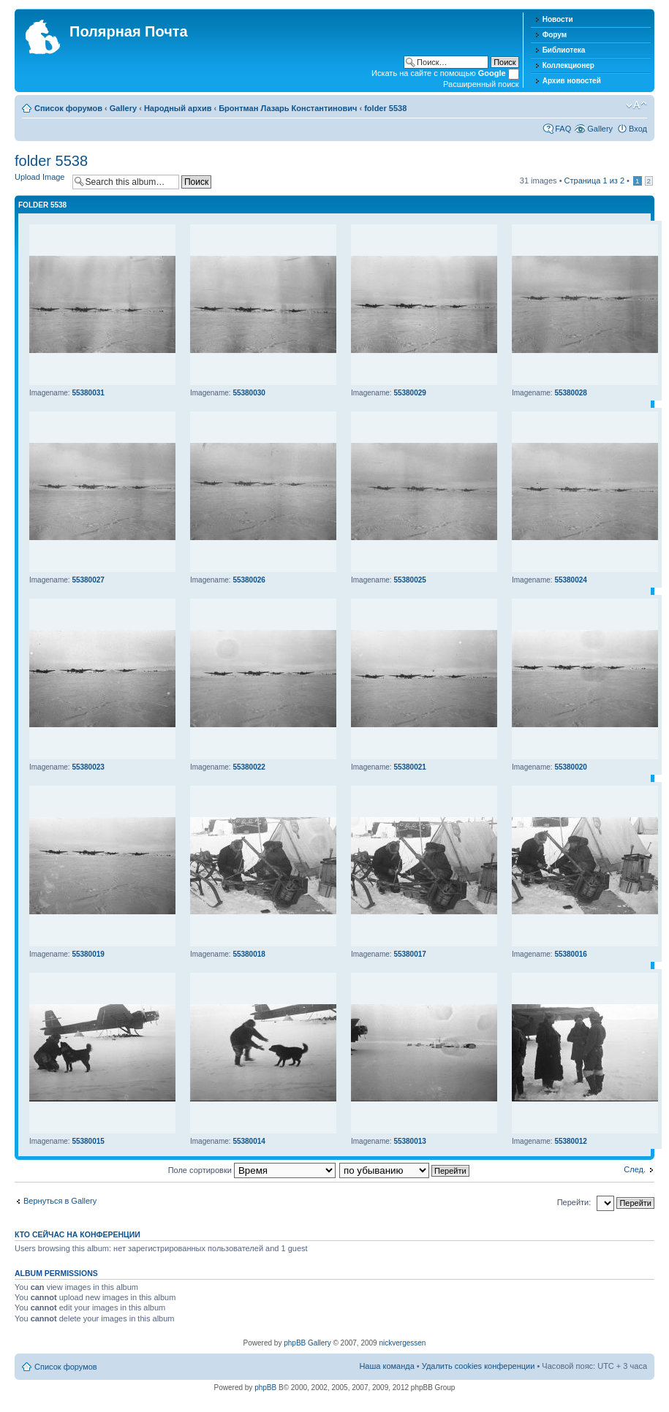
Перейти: (574, 1202)
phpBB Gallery (307, 1343)
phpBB (265, 1387)
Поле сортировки (252, 1170)
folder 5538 (385, 108)
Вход (638, 128)
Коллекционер (568, 65)
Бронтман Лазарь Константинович (288, 108)
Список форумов (68, 108)
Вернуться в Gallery (60, 1200)
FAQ (563, 128)
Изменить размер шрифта (636, 105)
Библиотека (564, 50)
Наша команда (386, 1366)
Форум (555, 35)
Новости (558, 19)
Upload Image (40, 176)
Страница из (594, 180)
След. (635, 1169)
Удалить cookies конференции (478, 1366)
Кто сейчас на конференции (77, 1234)
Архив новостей (572, 81)
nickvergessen (402, 1343)
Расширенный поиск (481, 84)
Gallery (123, 108)
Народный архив (178, 108)
